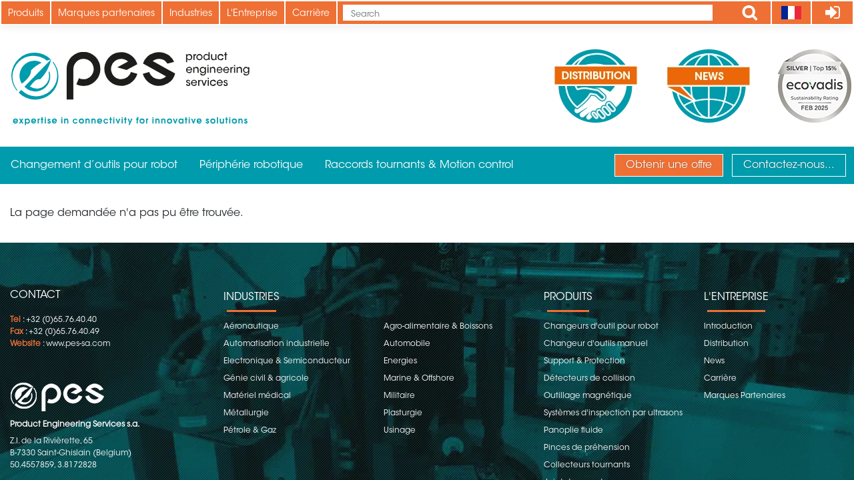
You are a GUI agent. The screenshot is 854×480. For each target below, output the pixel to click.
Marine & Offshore (419, 379)
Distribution (726, 344)
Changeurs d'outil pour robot (601, 327)
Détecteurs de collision (589, 379)
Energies (400, 361)
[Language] (791, 12)
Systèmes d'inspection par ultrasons (613, 413)
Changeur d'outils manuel (596, 344)
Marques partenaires (106, 14)
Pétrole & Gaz (250, 431)
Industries (190, 14)
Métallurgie (246, 413)
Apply (750, 12)
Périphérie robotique (251, 165)
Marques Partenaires (744, 396)
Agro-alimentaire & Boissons (438, 327)
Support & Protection (584, 361)
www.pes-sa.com (78, 344)
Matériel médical (257, 396)
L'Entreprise (252, 14)
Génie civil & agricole (266, 379)
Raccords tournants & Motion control (419, 165)
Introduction (728, 327)
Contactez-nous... (789, 165)
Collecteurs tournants (587, 465)
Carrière (311, 14)
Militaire (399, 396)
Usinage (400, 431)
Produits (25, 14)
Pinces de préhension (587, 448)
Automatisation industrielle (277, 344)
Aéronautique (251, 327)
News (714, 361)
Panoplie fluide (573, 431)
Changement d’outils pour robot (94, 165)
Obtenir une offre (669, 165)
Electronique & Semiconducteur (287, 361)
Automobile (407, 344)
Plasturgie (403, 413)
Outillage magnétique (588, 396)
